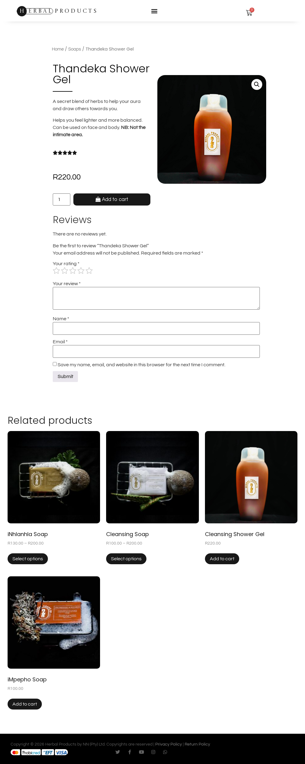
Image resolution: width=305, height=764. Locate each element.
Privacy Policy (168, 744)
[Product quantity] (61, 199)
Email (60, 341)
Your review (67, 283)
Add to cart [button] (222, 558)
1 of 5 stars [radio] (56, 270)
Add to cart (115, 199)
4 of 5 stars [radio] (81, 270)
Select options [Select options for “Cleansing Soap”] (126, 558)
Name (61, 318)
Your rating (66, 263)
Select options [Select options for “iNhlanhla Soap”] (27, 558)
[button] (154, 11)
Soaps (74, 49)
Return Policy (197, 744)
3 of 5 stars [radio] (72, 270)
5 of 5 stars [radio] (89, 270)
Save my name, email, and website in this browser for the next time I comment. (141, 364)
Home (58, 49)
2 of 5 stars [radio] (64, 270)
